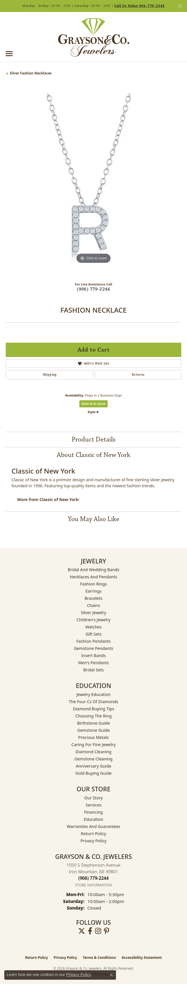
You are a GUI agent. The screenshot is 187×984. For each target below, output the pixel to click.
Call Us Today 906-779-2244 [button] (139, 6)
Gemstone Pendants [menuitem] (93, 648)
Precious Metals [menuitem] (93, 737)
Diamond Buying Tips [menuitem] (93, 708)
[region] (93, 181)
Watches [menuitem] (93, 627)
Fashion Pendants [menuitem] (93, 641)
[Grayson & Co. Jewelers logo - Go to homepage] (93, 37)
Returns (138, 374)
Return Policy (93, 833)
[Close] (180, 6)
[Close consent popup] (111, 975)
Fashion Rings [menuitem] (93, 584)
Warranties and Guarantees (93, 826)
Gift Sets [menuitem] (93, 634)
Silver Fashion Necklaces (31, 73)
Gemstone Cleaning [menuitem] (93, 759)
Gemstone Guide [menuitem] (93, 730)
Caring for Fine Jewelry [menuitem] (93, 744)
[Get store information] (93, 885)
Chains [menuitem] (93, 605)
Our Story (93, 797)
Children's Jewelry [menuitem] (93, 619)
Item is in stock (94, 403)
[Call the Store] (93, 878)
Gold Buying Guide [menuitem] (93, 773)
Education (93, 819)
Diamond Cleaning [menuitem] (93, 751)
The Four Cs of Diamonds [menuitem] (93, 701)
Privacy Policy (93, 840)
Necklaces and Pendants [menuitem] (93, 576)
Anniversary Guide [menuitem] (93, 766)
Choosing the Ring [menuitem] (93, 716)
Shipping (50, 374)
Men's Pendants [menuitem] (93, 662)
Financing (93, 812)
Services (93, 805)
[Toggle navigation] (9, 54)
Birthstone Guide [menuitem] (93, 723)
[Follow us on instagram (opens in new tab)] (98, 931)
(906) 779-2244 (93, 289)
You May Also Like (93, 519)
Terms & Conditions (99, 957)
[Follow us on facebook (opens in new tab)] (90, 931)
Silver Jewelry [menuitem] (93, 612)
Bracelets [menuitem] (93, 598)
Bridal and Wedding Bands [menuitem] (93, 569)
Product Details (94, 439)
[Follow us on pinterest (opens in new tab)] (106, 931)
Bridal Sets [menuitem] (93, 670)
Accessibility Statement (142, 957)
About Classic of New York (93, 455)
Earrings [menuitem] (93, 591)
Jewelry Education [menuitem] (93, 694)
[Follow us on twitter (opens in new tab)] (81, 931)
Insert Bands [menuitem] (93, 655)
